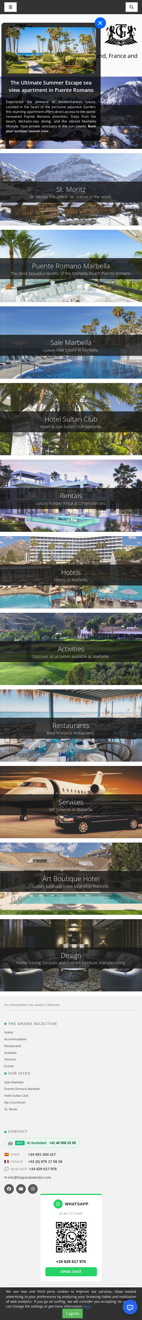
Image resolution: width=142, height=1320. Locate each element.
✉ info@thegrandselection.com (27, 1178)
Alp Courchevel (15, 1102)
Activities (10, 1052)
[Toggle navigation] (132, 7)
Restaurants (12, 1046)
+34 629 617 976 (43, 1169)
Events (9, 1066)
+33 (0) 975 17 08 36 (45, 1161)
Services (10, 1059)
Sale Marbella (13, 1082)
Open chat (70, 1272)
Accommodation (15, 1039)
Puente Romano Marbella (22, 1088)
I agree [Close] (72, 1313)
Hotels (8, 1032)
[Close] (100, 23)
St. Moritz (10, 1109)
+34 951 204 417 (42, 1154)
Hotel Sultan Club (16, 1095)
